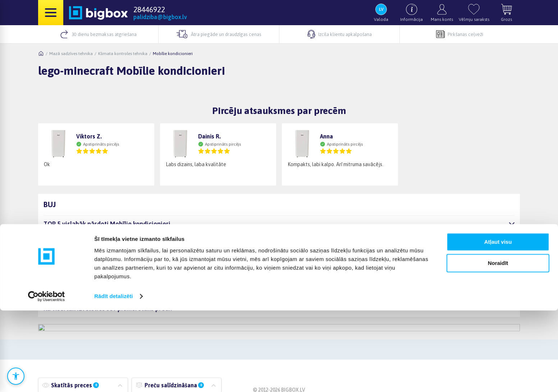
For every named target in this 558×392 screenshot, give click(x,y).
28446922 (149, 9)
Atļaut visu (498, 324)
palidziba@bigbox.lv (160, 17)
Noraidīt (498, 345)
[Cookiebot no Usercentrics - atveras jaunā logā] (46, 378)
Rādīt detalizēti (113, 378)
